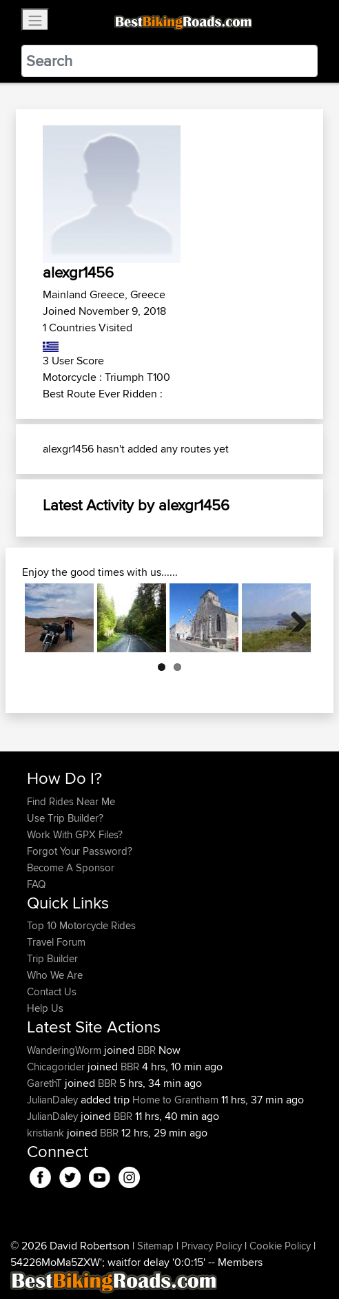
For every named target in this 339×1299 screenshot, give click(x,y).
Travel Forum (56, 942)
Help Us (45, 1008)
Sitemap (155, 1245)
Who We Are (55, 975)
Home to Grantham (175, 1099)
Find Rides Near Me (71, 801)
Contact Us (51, 991)
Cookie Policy (280, 1245)
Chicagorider (57, 1066)
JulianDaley (54, 1099)
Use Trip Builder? (65, 818)
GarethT (46, 1083)
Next (293, 618)
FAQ (36, 884)
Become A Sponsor (70, 867)
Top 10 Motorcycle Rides (81, 925)
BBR (146, 1050)
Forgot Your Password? (79, 851)
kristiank (47, 1132)
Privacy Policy (211, 1245)
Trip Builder (52, 958)
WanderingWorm (65, 1050)
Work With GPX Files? (75, 834)
